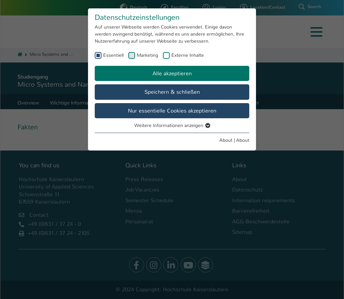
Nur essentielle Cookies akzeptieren (172, 110)
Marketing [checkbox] (147, 55)
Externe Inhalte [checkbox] (187, 55)
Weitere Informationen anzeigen (172, 125)
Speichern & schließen (172, 91)
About (225, 140)
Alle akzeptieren (172, 73)
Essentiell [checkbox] (113, 55)
